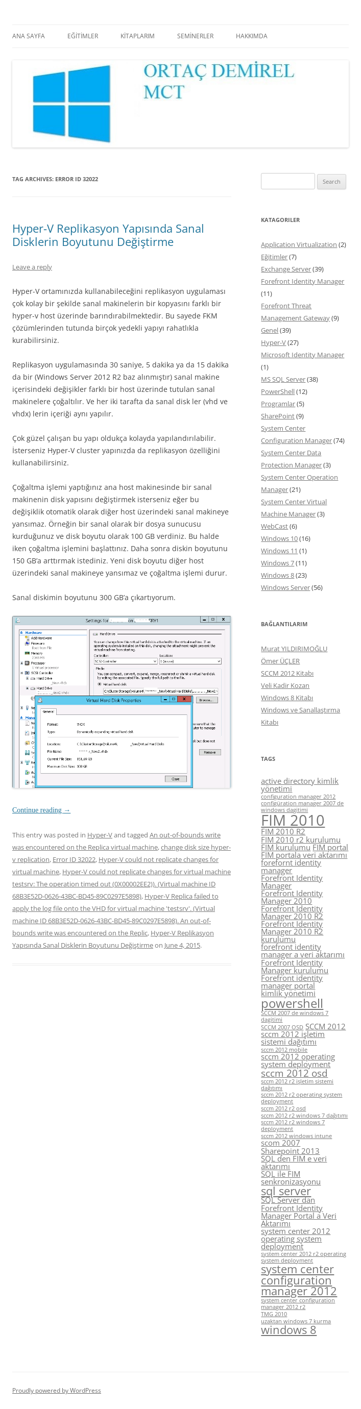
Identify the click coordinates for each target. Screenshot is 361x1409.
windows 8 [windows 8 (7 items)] (289, 1329)
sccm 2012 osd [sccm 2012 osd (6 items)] (294, 1073)
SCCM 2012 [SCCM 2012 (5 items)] (325, 1026)
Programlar (278, 403)
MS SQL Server (283, 379)
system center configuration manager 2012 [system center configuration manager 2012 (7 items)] (299, 1280)
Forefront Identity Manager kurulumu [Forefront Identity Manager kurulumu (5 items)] (294, 966)
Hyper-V (99, 834)
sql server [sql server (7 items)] (286, 1190)
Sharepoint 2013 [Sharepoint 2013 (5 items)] (290, 1151)
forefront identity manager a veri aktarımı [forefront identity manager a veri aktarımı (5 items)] (303, 950)
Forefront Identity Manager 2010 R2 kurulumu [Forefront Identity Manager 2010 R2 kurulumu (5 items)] (292, 931)
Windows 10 (279, 538)
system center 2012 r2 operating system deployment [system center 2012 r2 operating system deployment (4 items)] (303, 1257)
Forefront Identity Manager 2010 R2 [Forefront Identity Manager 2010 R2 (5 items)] (292, 912)
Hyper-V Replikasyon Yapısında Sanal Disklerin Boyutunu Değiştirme (108, 234)
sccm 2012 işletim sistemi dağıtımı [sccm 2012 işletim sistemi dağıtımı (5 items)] (293, 1038)
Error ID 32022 (74, 859)
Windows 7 (277, 562)
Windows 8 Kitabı (287, 697)
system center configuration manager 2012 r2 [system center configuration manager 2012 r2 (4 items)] (298, 1304)
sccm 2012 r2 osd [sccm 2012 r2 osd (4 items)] (283, 1108)
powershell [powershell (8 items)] (292, 1003)
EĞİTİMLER (82, 36)
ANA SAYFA (28, 36)
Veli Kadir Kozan (285, 685)
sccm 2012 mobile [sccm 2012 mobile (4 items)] (284, 1049)
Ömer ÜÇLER (280, 660)
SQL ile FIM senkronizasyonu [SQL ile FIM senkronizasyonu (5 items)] (291, 1177)
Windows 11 (279, 550)
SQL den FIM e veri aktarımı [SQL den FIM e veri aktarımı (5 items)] (294, 1162)
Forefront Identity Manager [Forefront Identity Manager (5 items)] (292, 882)
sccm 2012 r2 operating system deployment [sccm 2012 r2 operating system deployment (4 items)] (301, 1098)
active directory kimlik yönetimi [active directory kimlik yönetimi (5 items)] (300, 785)
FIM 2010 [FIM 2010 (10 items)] (293, 820)
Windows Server (285, 587)
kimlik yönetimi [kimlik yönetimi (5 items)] (288, 993)
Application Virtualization (299, 244)
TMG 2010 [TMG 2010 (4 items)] (274, 1314)
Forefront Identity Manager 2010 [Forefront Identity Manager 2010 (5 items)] (292, 897)
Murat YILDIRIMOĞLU (294, 648)
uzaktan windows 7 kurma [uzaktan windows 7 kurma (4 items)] (296, 1321)
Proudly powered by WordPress (56, 1390)
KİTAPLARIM (138, 36)
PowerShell (278, 391)
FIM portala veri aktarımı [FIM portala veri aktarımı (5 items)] (304, 855)
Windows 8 (277, 575)
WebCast (274, 526)
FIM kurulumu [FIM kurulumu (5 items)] (285, 847)
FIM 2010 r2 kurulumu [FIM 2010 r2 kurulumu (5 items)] (301, 839)
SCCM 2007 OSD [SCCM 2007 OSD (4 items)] (282, 1027)
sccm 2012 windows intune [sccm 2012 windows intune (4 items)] (296, 1136)
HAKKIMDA (252, 36)
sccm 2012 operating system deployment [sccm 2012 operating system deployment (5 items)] (298, 1060)
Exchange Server (286, 269)
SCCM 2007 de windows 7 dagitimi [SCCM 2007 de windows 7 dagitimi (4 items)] (294, 1016)
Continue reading (41, 810)
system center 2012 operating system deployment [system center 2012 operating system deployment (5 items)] (295, 1238)
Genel (269, 330)
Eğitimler (274, 256)
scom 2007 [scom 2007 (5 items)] (280, 1143)
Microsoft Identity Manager (302, 354)
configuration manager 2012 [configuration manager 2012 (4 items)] (298, 796)
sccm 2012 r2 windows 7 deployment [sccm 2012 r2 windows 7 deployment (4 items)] (293, 1125)
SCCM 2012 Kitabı (287, 673)
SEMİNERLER (195, 36)
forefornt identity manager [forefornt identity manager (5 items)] (291, 866)
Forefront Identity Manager (302, 281)
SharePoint (278, 416)
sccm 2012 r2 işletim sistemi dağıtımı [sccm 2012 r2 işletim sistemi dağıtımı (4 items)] (297, 1085)
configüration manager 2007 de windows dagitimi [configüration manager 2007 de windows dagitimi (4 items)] (302, 806)
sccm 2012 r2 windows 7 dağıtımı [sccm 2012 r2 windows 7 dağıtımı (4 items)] (304, 1115)
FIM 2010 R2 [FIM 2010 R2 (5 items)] (283, 831)
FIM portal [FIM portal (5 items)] (330, 847)
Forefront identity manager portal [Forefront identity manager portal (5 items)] (292, 982)
